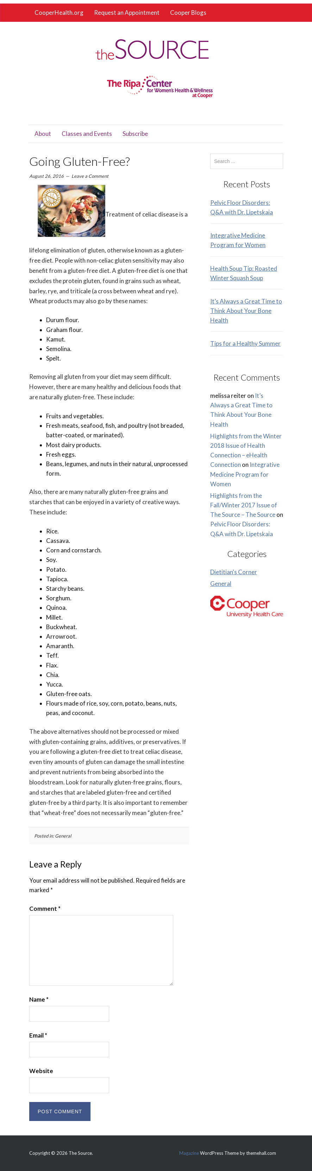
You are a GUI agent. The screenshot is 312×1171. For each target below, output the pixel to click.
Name (39, 999)
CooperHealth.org (59, 12)
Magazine (189, 1153)
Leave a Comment (89, 176)
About (43, 133)
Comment (45, 908)
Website (41, 1071)
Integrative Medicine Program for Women (245, 474)
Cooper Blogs (188, 12)
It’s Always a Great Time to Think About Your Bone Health (246, 311)
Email (38, 1035)
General (63, 836)
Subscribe (135, 133)
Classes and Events (87, 133)
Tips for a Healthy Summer (245, 343)
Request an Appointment (127, 12)
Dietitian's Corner (233, 572)
